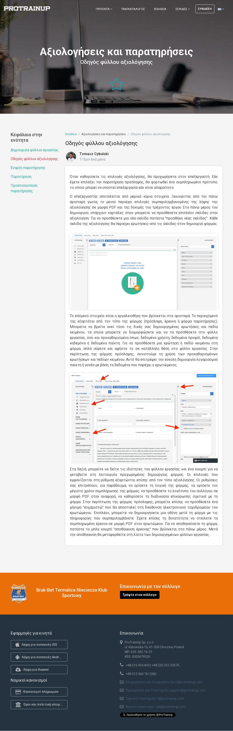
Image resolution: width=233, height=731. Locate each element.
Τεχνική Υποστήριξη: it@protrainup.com (155, 698)
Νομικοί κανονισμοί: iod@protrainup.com (155, 706)
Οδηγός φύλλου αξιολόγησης (34, 159)
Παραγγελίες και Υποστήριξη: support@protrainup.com (166, 690)
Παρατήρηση (21, 176)
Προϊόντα (104, 9)
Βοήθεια (160, 9)
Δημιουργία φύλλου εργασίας (34, 150)
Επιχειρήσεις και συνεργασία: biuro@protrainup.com (164, 682)
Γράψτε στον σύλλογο (140, 595)
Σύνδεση (205, 8)
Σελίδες (182, 9)
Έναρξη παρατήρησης (28, 168)
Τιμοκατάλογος (133, 9)
